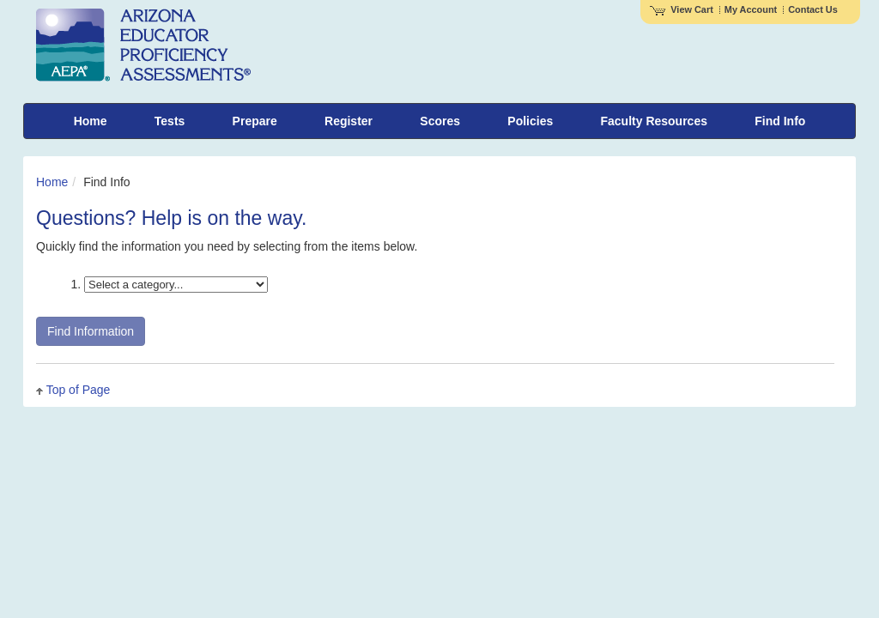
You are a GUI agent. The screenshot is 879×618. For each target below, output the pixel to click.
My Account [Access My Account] (750, 9)
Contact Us (813, 9)
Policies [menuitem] (530, 121)
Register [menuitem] (348, 121)
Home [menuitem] (90, 121)
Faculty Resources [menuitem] (653, 121)
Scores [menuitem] (440, 121)
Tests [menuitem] (170, 121)
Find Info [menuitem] (780, 121)
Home (52, 182)
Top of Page (78, 390)
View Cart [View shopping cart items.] (681, 9)
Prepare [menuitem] (255, 121)
